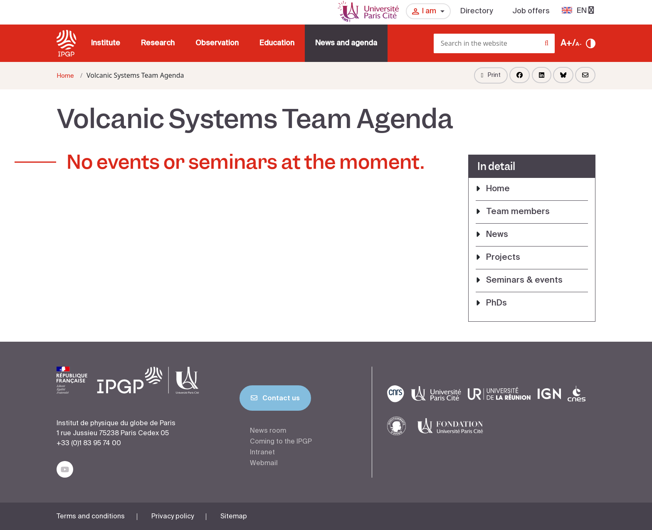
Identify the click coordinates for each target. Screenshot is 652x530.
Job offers (531, 11)
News (497, 235)
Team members (518, 212)
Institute (105, 43)
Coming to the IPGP (281, 442)
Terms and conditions (91, 516)
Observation (217, 43)
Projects (503, 258)
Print (491, 75)
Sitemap (233, 516)
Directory (476, 11)
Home (65, 76)
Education (276, 43)
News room (268, 431)
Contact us (275, 400)
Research (158, 43)
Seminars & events (524, 280)
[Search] (552, 45)
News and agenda (346, 43)
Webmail (264, 463)
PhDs (496, 303)
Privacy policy (172, 516)
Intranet (262, 452)
